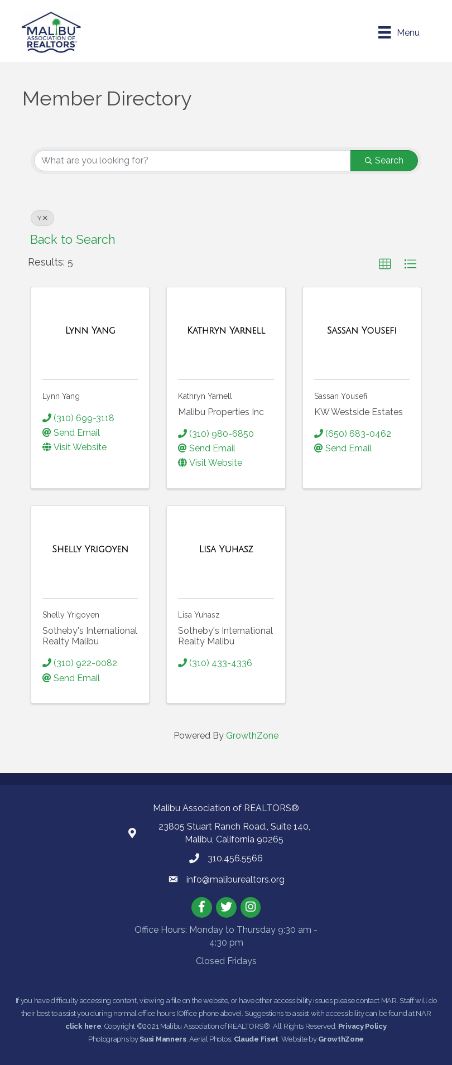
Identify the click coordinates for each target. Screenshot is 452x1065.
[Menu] (398, 32)
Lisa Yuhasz (199, 614)
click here (83, 1026)
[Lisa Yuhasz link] (226, 549)
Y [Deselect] (42, 217)
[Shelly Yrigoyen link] (90, 549)
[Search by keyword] (192, 160)
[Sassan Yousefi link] (362, 330)
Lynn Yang (61, 395)
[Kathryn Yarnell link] (226, 330)
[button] (385, 264)
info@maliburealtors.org (235, 879)
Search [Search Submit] (384, 160)
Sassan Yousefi (340, 395)
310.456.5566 (235, 857)
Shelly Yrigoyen (70, 614)
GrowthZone (252, 735)
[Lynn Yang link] (90, 330)
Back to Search (73, 239)
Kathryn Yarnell (205, 395)
